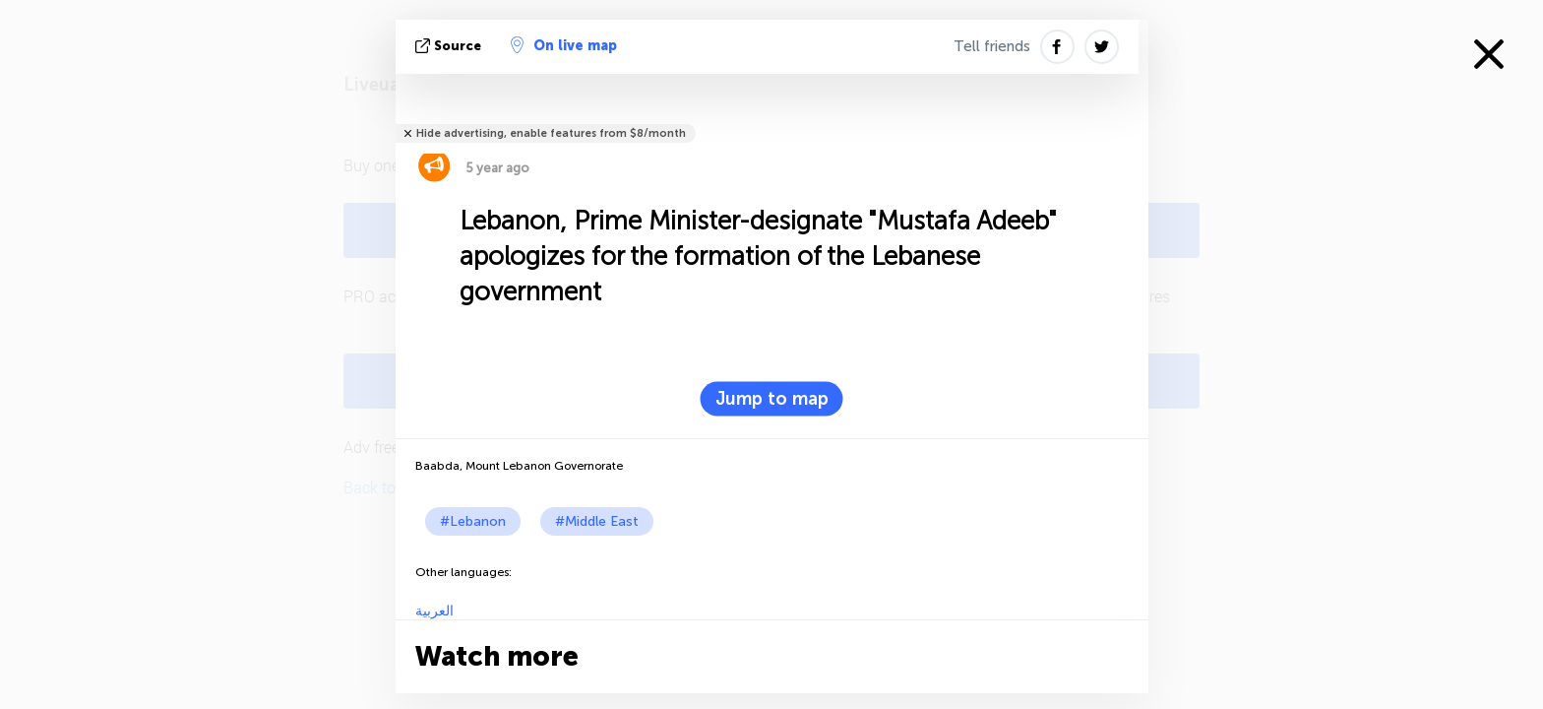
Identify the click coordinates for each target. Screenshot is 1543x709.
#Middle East (597, 521)
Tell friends (992, 46)
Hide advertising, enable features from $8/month (551, 133)
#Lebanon (473, 521)
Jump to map (772, 399)
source (450, 45)
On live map (564, 45)
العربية (434, 611)
